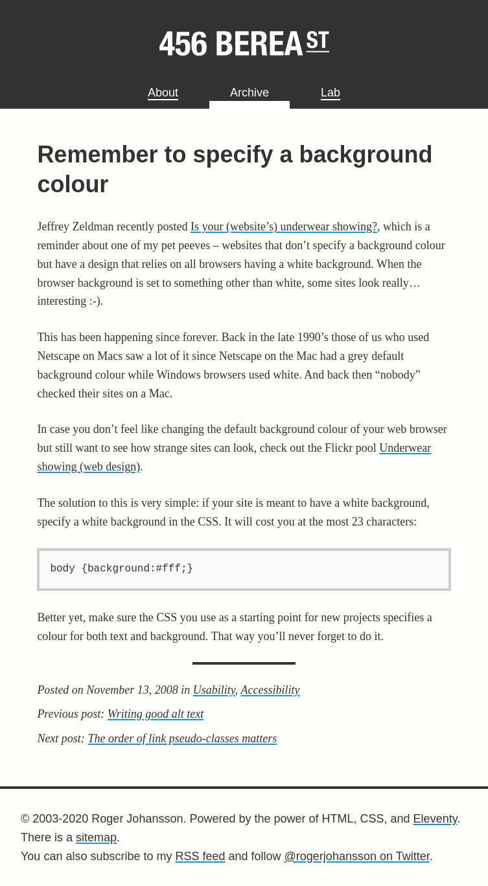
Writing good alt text (156, 713)
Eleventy (435, 818)
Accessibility (270, 689)
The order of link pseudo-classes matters (182, 738)
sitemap (96, 837)
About (163, 92)
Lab (330, 92)
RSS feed (200, 856)
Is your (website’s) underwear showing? (284, 226)
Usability (214, 689)
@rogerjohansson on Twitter (357, 856)
